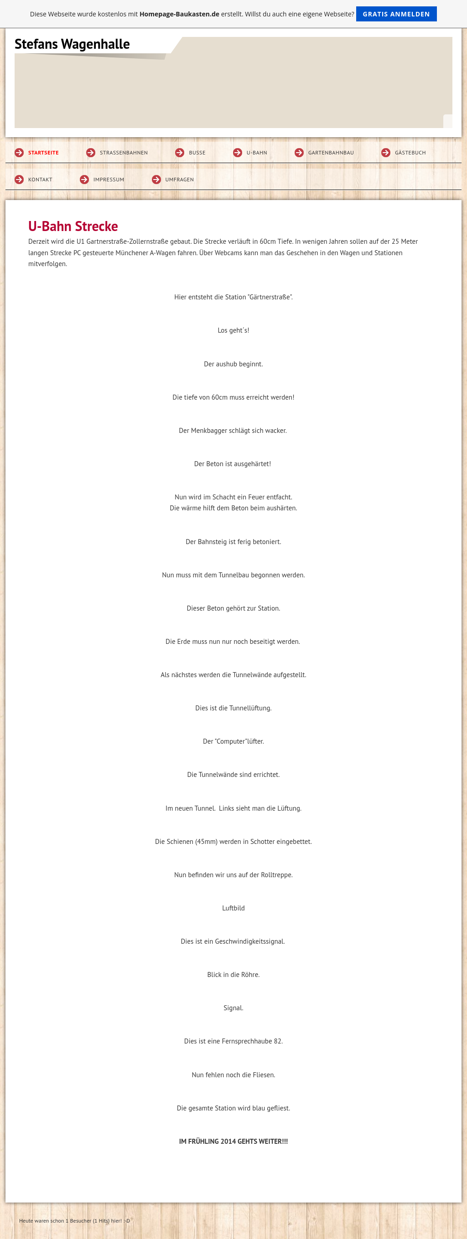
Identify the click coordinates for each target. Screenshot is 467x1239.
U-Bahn (257, 152)
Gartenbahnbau (331, 152)
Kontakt (40, 179)
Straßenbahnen (124, 152)
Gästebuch (410, 152)
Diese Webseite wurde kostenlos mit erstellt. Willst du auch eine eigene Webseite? (233, 13)
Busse (197, 152)
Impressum (109, 179)
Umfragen (180, 179)
